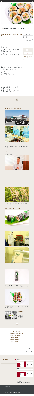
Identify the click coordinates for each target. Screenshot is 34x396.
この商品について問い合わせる (30, 56)
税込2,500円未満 (12, 340)
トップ (29, 349)
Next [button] (32, 25)
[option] (17, 13)
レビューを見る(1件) (25, 59)
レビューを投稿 (24, 60)
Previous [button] (30, 25)
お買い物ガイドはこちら (11, 366)
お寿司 (17, 333)
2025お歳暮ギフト (12, 338)
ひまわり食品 (31, 349)
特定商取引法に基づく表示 (7, 388)
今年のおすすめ (18, 342)
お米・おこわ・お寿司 (12, 333)
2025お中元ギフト (18, 340)
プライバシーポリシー (7, 389)
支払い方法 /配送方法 (25, 56)
